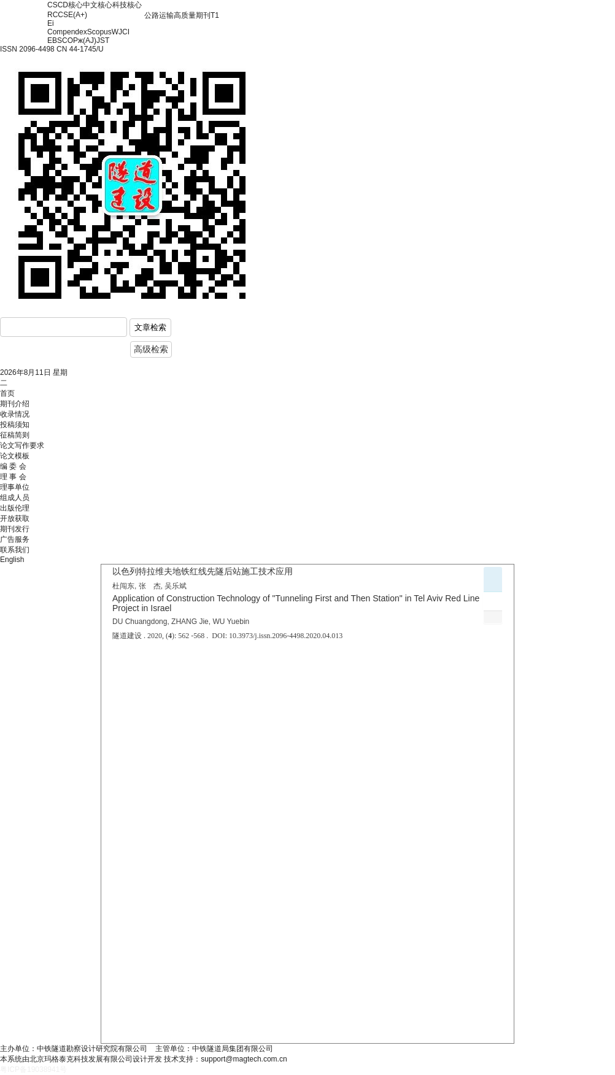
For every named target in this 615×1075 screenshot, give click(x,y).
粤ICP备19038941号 (33, 1069)
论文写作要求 (22, 445)
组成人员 (14, 497)
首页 (7, 393)
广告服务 (14, 539)
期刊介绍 (14, 403)
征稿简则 (14, 435)
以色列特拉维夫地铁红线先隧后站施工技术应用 (202, 571)
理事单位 (14, 487)
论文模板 (14, 456)
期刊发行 (14, 529)
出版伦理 (14, 508)
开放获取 (14, 518)
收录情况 (14, 414)
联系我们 (14, 549)
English (12, 559)
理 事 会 (13, 476)
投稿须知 (14, 424)
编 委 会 (13, 466)
